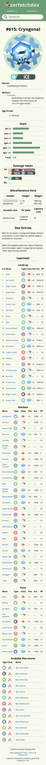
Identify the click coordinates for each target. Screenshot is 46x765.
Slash (8, 364)
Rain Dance (7, 526)
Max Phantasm (22, 722)
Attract (5, 422)
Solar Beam (11, 388)
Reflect (9, 358)
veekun (31, 753)
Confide (5, 440)
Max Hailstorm (22, 698)
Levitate (11, 95)
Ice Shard (10, 280)
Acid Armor (10, 334)
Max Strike (20, 740)
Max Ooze (20, 710)
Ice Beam (10, 346)
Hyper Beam (7, 496)
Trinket (25, 753)
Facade (5, 459)
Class (29, 268)
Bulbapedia (22, 755)
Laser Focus (7, 627)
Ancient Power (12, 340)
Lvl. (4, 268)
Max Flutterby (22, 680)
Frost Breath (7, 472)
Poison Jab (6, 514)
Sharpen (9, 298)
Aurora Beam (11, 328)
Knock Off (6, 621)
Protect (5, 520)
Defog (5, 603)
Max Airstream (22, 668)
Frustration (7, 478)
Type (23, 268)
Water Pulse (7, 651)
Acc (38, 268)
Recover (9, 376)
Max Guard (20, 692)
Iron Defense (6, 615)
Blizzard (5, 434)
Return (5, 544)
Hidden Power (5, 490)
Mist (8, 322)
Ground (15, 103)
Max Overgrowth (23, 716)
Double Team (5, 446)
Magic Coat (7, 633)
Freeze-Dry (10, 382)
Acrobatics (6, 416)
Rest (4, 538)
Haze (8, 316)
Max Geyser (21, 686)
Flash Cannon (5, 465)
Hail (4, 484)
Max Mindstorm (22, 704)
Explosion (6, 453)
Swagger (6, 574)
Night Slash (11, 286)
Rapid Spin (10, 292)
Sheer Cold (10, 304)
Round (5, 550)
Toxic (4, 580)
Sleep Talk (6, 556)
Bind (8, 274)
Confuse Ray (11, 370)
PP (42, 268)
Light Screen (11, 352)
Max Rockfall (21, 728)
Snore (4, 645)
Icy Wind (9, 310)
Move (8, 268)
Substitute (7, 568)
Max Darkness (22, 674)
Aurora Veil (7, 428)
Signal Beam (7, 639)
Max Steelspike (22, 734)
